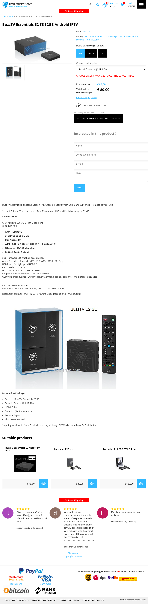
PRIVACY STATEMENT (69, 600)
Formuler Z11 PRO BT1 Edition (119, 449)
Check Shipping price (86, 97)
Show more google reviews (74, 555)
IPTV (11, 16)
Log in (130, 3)
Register (131, 6)
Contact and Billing (93, 600)
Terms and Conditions (17, 600)
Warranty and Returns (44, 600)
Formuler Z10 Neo (64, 449)
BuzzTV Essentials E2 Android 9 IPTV (22, 449)
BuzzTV (86, 31)
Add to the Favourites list (91, 105)
